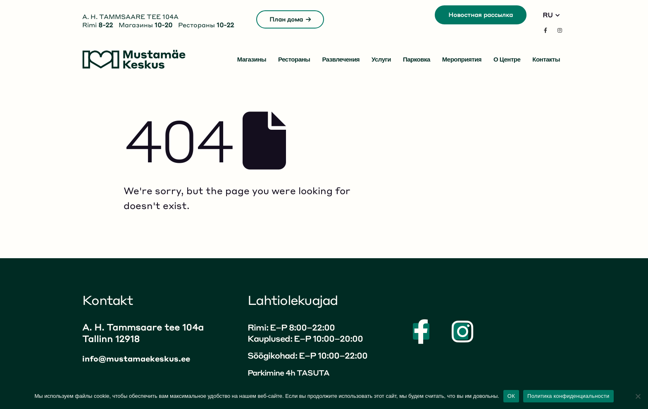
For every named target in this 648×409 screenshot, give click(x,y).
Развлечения (341, 59)
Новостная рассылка (480, 14)
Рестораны (294, 59)
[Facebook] (545, 30)
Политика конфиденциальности (568, 396)
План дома (290, 19)
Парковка (416, 59)
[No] (638, 396)
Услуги (381, 59)
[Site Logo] (134, 59)
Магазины (251, 59)
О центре (506, 59)
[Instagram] (559, 30)
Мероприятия (461, 59)
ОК (511, 396)
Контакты (546, 59)
